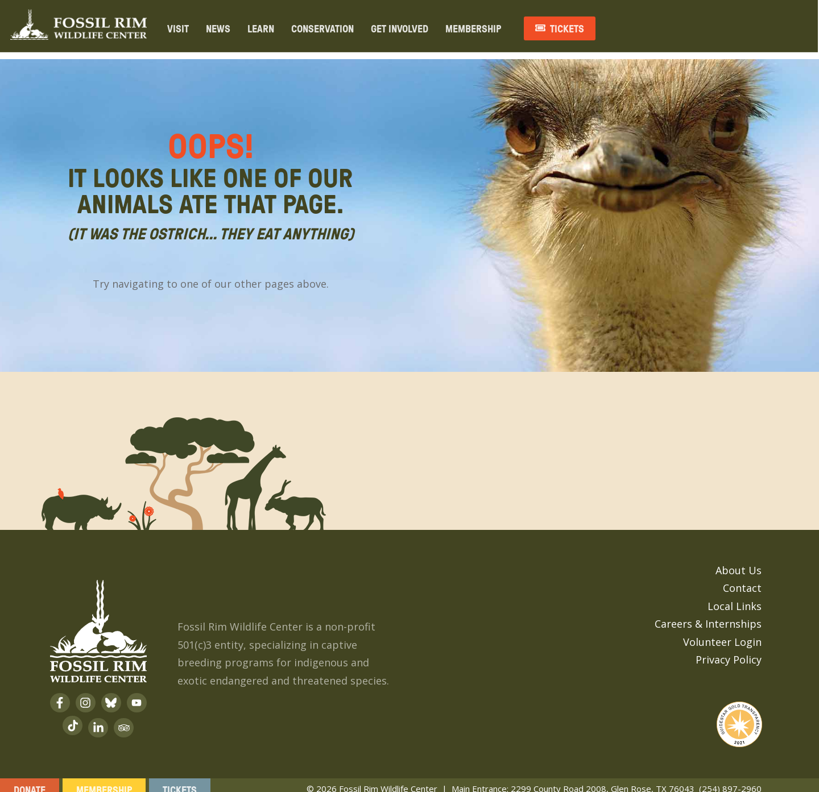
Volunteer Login (722, 633)
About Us (738, 561)
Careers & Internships (708, 614)
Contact (742, 579)
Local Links (735, 597)
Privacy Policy (729, 650)
